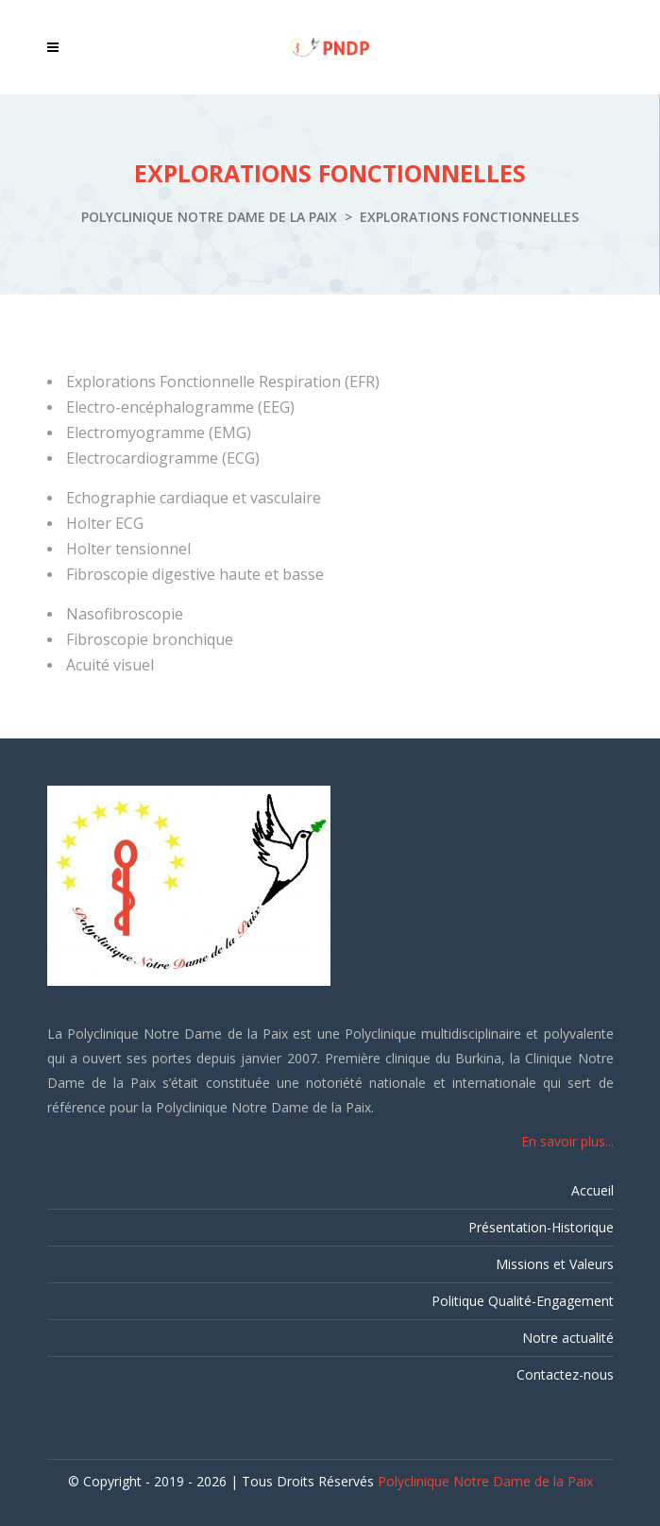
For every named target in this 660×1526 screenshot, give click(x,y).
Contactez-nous (565, 1374)
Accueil (592, 1190)
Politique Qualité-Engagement (523, 1301)
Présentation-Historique (541, 1227)
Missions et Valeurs (555, 1264)
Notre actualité (568, 1338)
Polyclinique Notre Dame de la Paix (209, 217)
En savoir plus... (567, 1141)
